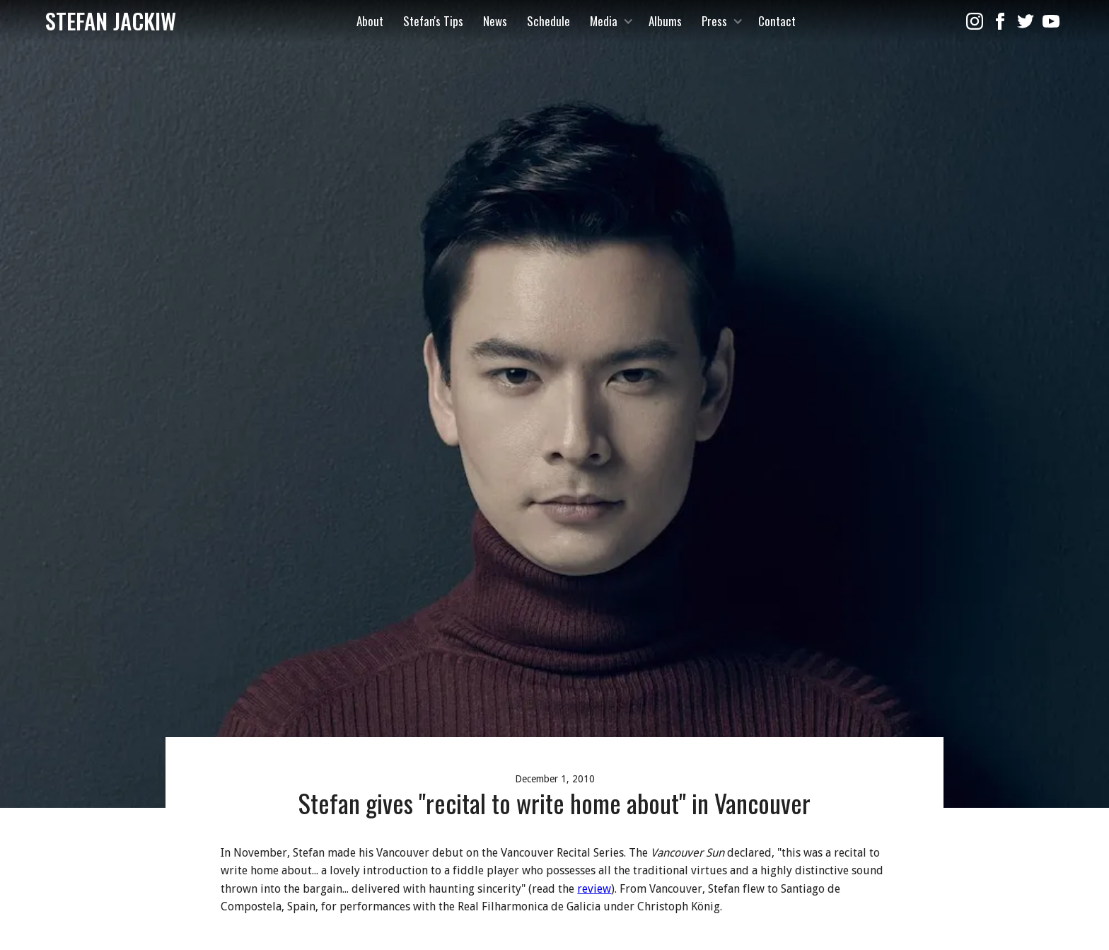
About (369, 21)
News (495, 21)
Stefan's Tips (433, 21)
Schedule (548, 21)
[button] (609, 21)
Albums (665, 21)
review (594, 889)
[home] (110, 21)
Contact (777, 21)
